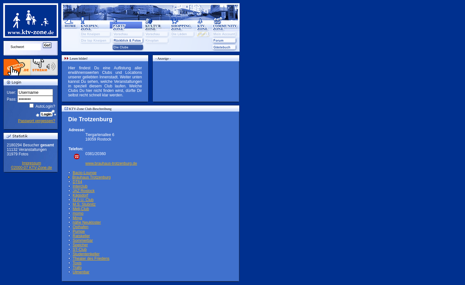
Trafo (77, 267)
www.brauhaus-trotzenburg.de (111, 163)
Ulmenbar (81, 272)
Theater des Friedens (91, 258)
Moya (77, 218)
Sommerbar (83, 240)
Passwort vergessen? (36, 121)
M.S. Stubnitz (84, 204)
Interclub (80, 186)
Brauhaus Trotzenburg (91, 177)
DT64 (77, 182)
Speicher (80, 245)
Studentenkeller (86, 254)
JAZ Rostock (84, 191)
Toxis (77, 263)
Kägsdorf (80, 195)
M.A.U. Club (83, 200)
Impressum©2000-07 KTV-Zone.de (31, 165)
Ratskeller (81, 236)
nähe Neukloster (87, 222)
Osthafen (80, 227)
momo (78, 213)
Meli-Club (81, 209)
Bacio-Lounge (85, 173)
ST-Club (80, 249)
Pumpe (79, 231)
